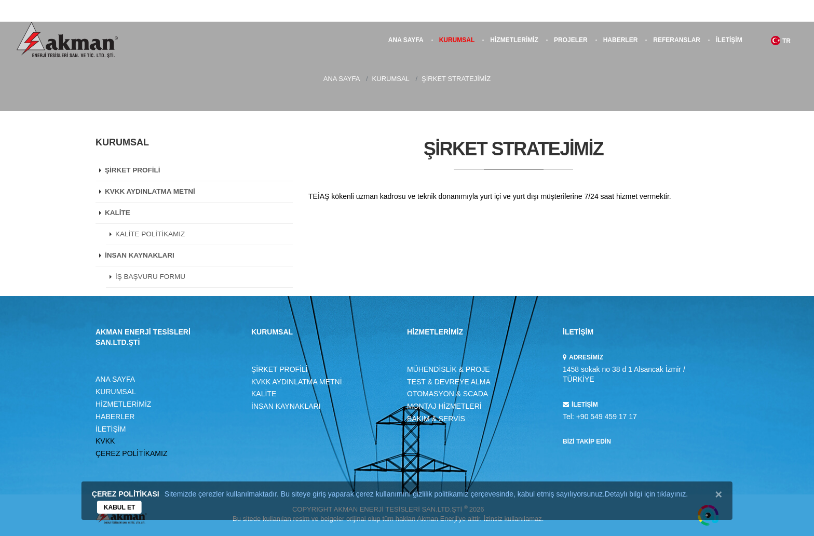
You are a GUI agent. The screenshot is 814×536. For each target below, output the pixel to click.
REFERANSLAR (676, 40)
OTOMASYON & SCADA (447, 394)
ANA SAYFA (406, 40)
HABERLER (620, 40)
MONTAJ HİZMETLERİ (444, 406)
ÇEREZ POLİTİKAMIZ (131, 453)
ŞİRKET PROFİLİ (132, 170)
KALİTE (117, 213)
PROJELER (571, 40)
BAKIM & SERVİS (436, 418)
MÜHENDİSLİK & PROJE (448, 369)
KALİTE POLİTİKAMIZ (150, 234)
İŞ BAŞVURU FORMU (150, 276)
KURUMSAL (457, 40)
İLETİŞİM (729, 40)
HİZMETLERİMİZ (514, 40)
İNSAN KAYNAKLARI (139, 255)
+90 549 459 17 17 (606, 416)
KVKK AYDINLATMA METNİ (150, 191)
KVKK (105, 441)
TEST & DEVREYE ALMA (449, 382)
